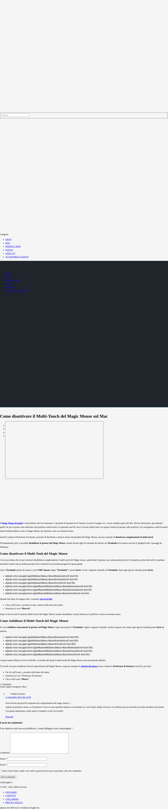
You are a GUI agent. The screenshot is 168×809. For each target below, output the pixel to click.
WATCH (9, 250)
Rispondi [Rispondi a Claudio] (9, 717)
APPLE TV (10, 253)
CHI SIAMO (11, 792)
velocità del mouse (89, 666)
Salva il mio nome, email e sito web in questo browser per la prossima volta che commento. (42, 771)
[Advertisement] (84, 500)
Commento (5, 753)
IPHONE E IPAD (13, 246)
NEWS (8, 239)
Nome (3, 759)
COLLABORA (12, 799)
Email (3, 765)
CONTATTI (10, 796)
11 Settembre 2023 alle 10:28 (18, 697)
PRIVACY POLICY (14, 802)
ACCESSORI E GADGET (17, 257)
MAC (7, 243)
